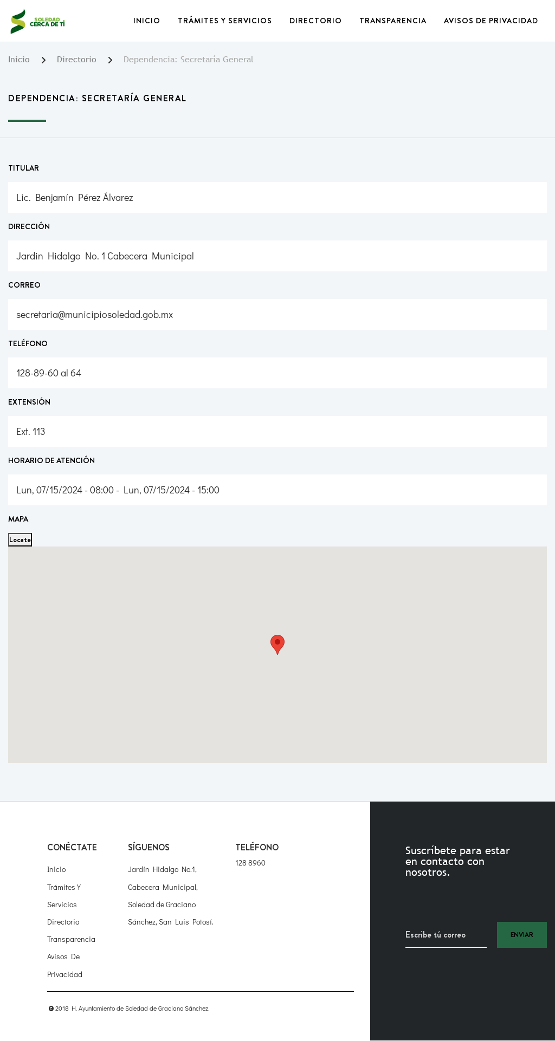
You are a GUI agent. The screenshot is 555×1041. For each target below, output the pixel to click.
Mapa (18, 518)
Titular (23, 167)
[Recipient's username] (446, 935)
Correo (24, 284)
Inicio (146, 20)
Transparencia (393, 20)
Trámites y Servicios (225, 20)
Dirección (29, 226)
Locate (20, 539)
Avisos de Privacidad (491, 20)
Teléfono (28, 343)
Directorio (315, 20)
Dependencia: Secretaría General (189, 59)
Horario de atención (51, 460)
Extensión (29, 401)
